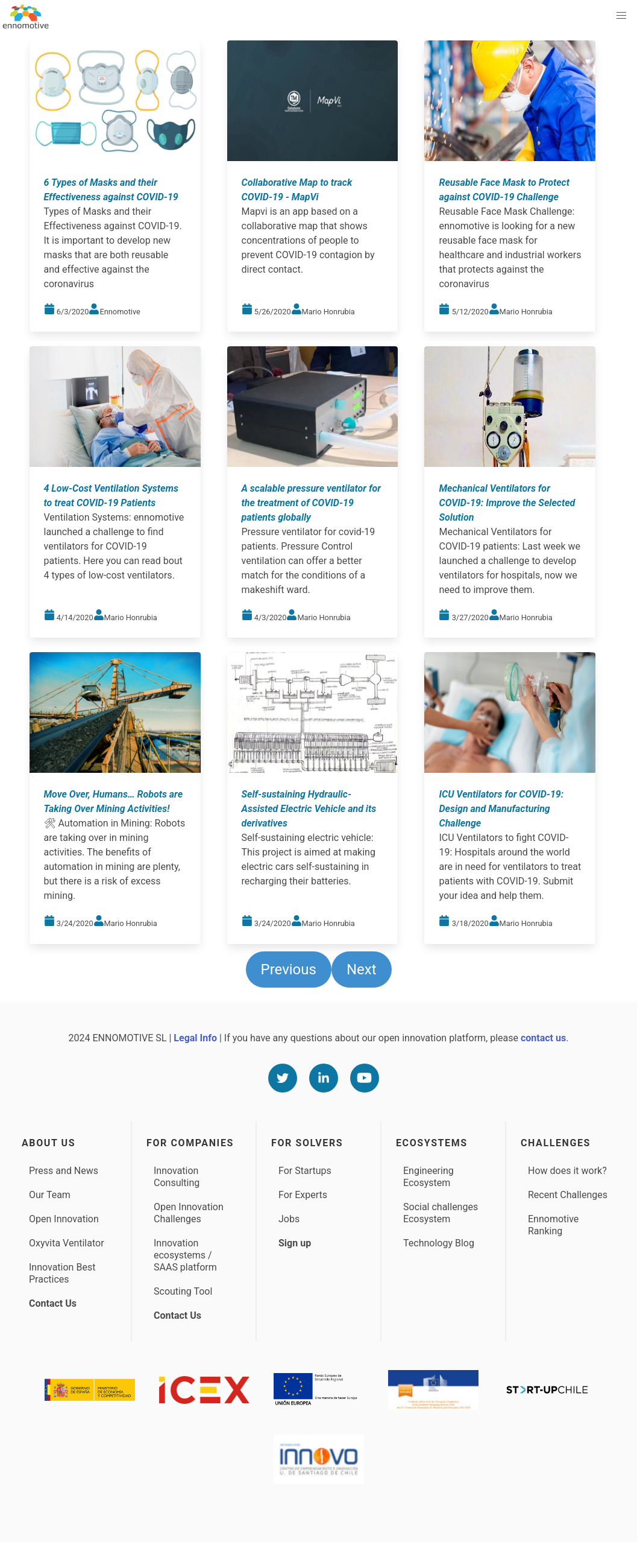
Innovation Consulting (176, 1176)
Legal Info (195, 1038)
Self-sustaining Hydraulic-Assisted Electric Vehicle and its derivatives (309, 808)
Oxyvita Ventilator (66, 1243)
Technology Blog (438, 1243)
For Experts (302, 1195)
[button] (621, 15)
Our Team (50, 1195)
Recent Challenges (567, 1195)
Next (362, 969)
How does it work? (567, 1170)
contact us (543, 1038)
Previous (288, 969)
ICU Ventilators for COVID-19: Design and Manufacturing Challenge (501, 808)
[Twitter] (282, 1078)
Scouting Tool (183, 1291)
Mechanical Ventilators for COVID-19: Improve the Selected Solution (507, 503)
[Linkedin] (323, 1078)
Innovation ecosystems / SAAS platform (185, 1255)
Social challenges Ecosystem (440, 1213)
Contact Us (53, 1303)
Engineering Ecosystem (428, 1176)
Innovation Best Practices (62, 1273)
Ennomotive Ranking (553, 1225)
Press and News (63, 1170)
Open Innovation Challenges (189, 1213)
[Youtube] (364, 1078)
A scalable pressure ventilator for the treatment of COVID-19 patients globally (311, 503)
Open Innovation (64, 1219)
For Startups (304, 1170)
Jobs (289, 1219)
